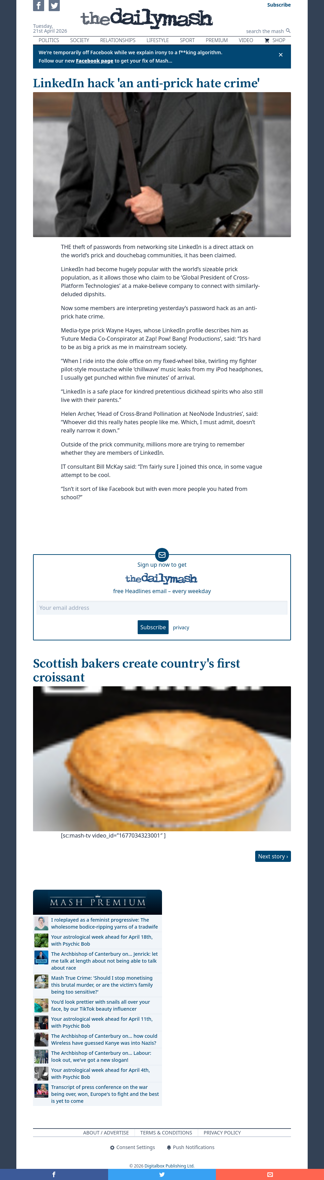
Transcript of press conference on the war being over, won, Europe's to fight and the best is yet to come (105, 1094)
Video (246, 40)
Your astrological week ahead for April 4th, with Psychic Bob (100, 1073)
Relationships (118, 40)
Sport (187, 40)
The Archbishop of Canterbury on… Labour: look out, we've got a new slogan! (101, 1056)
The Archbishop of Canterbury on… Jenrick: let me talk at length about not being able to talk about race (104, 961)
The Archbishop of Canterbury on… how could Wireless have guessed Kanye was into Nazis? (104, 1039)
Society (79, 40)
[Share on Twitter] (162, 1174)
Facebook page (94, 60)
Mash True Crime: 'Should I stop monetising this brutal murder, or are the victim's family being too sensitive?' (102, 985)
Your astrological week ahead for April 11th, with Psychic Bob (102, 1022)
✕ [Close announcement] (280, 54)
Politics (49, 40)
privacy (181, 627)
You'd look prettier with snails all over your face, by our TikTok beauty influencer (100, 1005)
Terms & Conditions (166, 1132)
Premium (217, 40)
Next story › (273, 856)
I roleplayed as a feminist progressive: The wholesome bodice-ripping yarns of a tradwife (104, 923)
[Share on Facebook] (54, 1174)
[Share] (270, 1174)
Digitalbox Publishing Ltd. (170, 1166)
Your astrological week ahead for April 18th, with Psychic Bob (102, 940)
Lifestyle (158, 40)
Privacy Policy (222, 1132)
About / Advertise (106, 1132)
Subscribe (153, 627)
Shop (274, 40)
